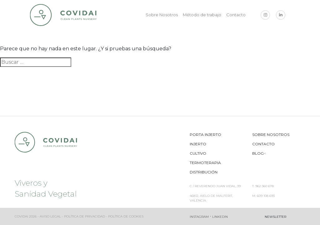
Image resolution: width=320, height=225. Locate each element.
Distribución (204, 172)
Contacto (236, 14)
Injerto (198, 144)
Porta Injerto (205, 134)
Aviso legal (50, 216)
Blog (258, 153)
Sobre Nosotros (162, 14)
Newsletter (275, 217)
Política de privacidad (84, 216)
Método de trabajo (202, 14)
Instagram (199, 217)
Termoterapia (205, 162)
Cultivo (198, 153)
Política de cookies (125, 216)
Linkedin (220, 217)
